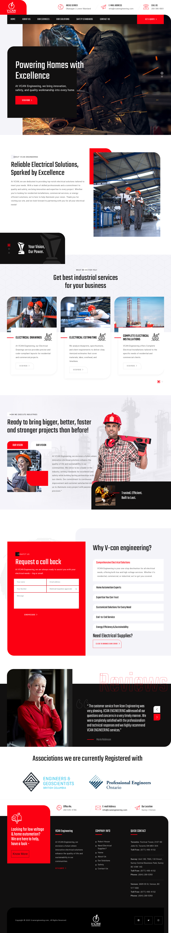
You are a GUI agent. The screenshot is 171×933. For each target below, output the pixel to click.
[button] (9, 245)
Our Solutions (62, 19)
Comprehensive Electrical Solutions (113, 562)
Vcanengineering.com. (40, 920)
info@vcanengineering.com (114, 809)
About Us (26, 19)
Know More (20, 854)
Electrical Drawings (29, 337)
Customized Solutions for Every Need (113, 607)
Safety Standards (84, 19)
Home (13, 19)
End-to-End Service (105, 617)
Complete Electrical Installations (136, 337)
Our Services (43, 19)
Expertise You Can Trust (107, 597)
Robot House (104, 841)
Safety (101, 864)
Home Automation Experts (108, 587)
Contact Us (105, 19)
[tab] (17, 445)
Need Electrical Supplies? (105, 847)
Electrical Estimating (83, 337)
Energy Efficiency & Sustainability (112, 627)
